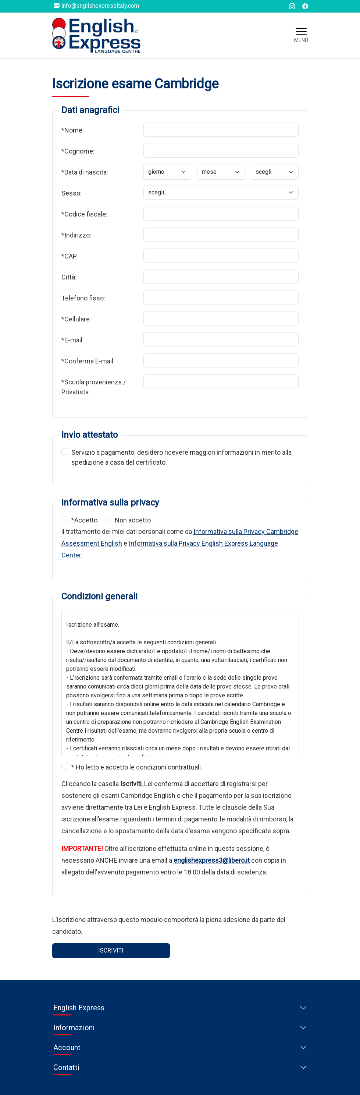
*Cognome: (78, 151)
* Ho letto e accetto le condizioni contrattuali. (136, 767)
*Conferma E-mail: (88, 361)
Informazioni (74, 1027)
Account (67, 1047)
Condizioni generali (99, 596)
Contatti (66, 1067)
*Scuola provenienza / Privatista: (93, 387)
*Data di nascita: (84, 172)
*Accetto (84, 520)
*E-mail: (72, 340)
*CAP (69, 256)
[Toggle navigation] (301, 35)
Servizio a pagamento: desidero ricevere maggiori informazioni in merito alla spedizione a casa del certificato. (181, 457)
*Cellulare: (76, 319)
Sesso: (71, 193)
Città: (68, 277)
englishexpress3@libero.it (212, 860)
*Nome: (72, 130)
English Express (78, 1007)
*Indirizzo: (76, 235)
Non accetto (133, 520)
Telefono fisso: (83, 298)
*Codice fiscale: (84, 214)
